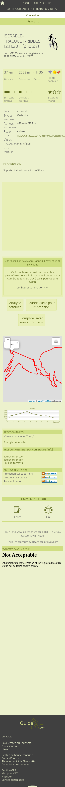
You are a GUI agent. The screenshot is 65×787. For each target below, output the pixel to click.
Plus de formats (13, 462)
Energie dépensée (15, 442)
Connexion (32, 15)
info (50, 449)
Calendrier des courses (15, 764)
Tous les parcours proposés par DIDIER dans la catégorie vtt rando (32, 533)
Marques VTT (10, 773)
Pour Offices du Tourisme (16, 742)
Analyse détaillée (15, 305)
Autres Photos (10, 758)
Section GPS (9, 770)
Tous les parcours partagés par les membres (32, 542)
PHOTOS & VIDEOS (46, 8)
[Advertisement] (32, 216)
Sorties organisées (13, 779)
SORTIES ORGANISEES (19, 8)
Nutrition (7, 776)
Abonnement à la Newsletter (19, 761)
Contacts (7, 736)
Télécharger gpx (13, 459)
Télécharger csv (13, 456)
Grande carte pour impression (41, 305)
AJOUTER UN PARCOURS (37, 2)
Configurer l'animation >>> (32, 287)
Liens (5, 749)
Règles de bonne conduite (17, 754)
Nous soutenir (10, 745)
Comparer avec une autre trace (31, 320)
